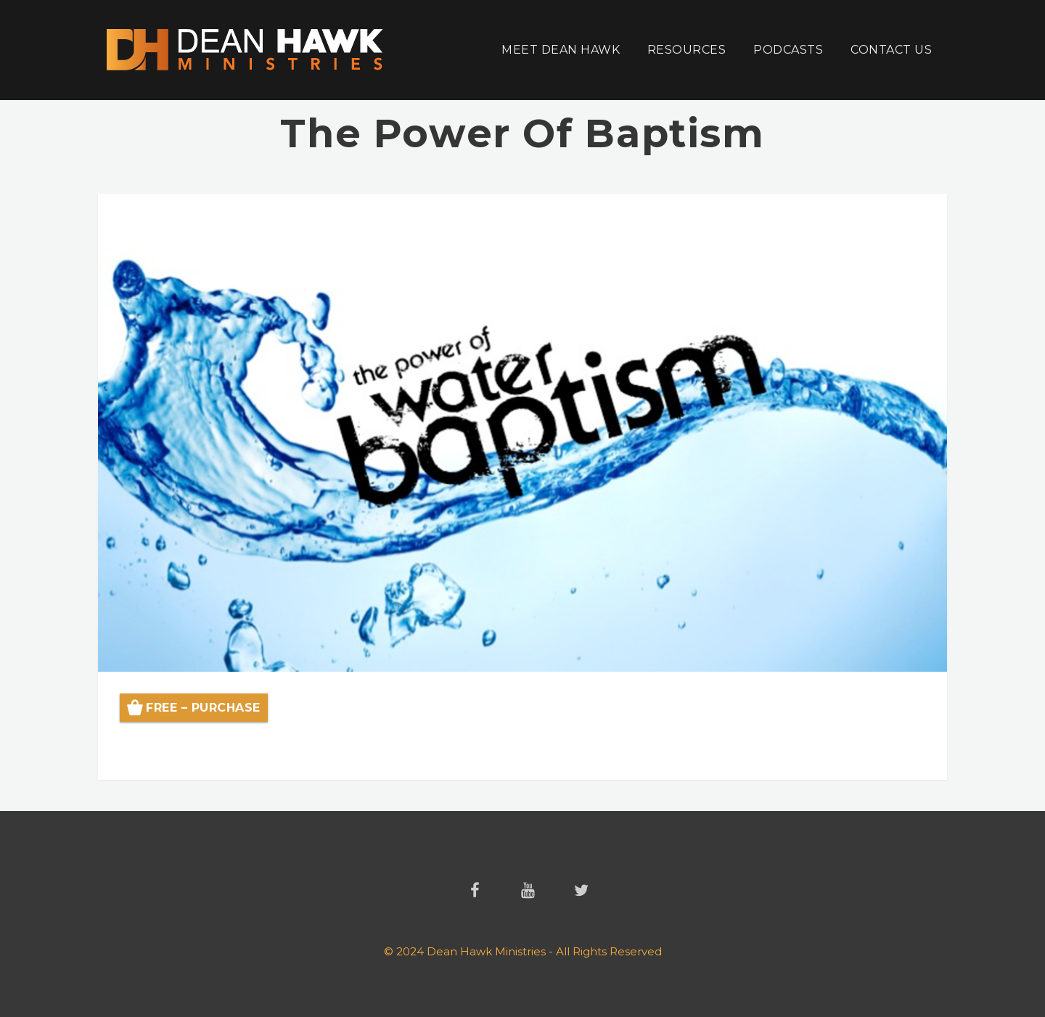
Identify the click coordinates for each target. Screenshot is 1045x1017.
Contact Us (891, 50)
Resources (686, 50)
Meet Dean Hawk (560, 50)
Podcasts (788, 50)
